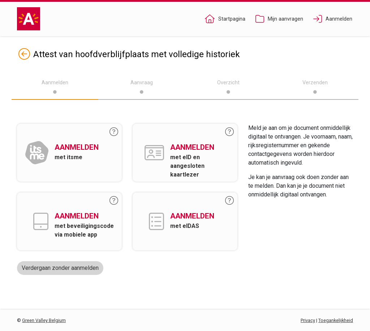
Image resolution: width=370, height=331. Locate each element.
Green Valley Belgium (44, 320)
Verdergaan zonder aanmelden (60, 267)
